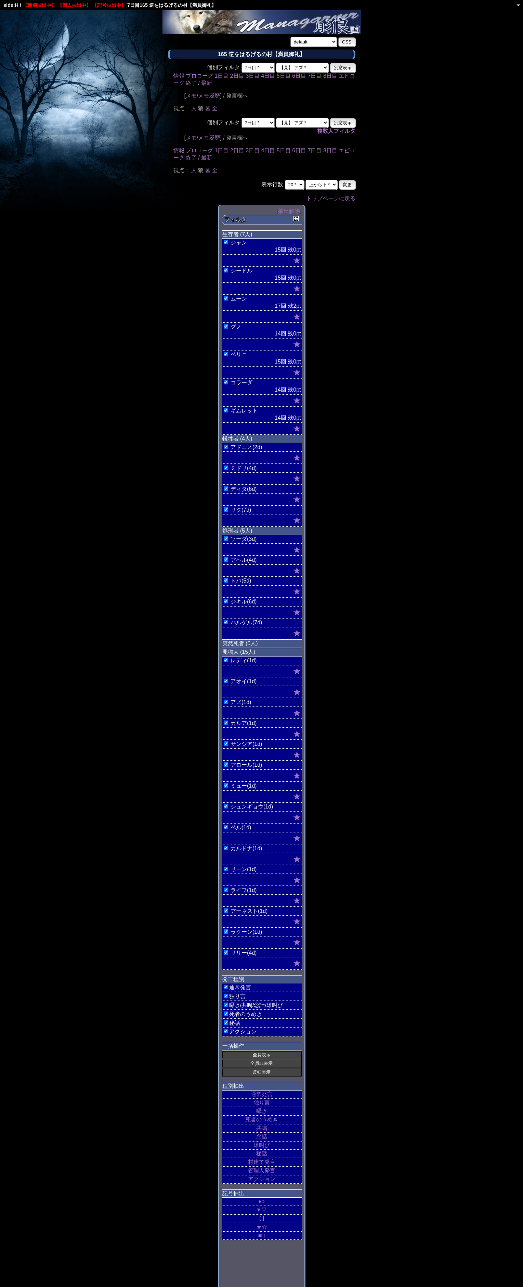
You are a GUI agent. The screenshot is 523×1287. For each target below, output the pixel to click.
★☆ (261, 1227)
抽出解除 (289, 211)
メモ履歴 (209, 96)
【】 (261, 1218)
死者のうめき (261, 1119)
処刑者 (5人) (237, 531)
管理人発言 (261, 1170)
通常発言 (262, 1094)
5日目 (284, 76)
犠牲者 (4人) (237, 439)
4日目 (268, 76)
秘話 (261, 1153)
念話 (261, 1136)
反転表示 (262, 1072)
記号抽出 (233, 1193)
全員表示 (262, 1054)
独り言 (261, 1103)
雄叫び (261, 1145)
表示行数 (272, 184)
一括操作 (233, 1046)
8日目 (330, 76)
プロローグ (199, 76)
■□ (261, 1235)
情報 (178, 76)
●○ (261, 1201)
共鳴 (261, 1128)
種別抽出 (233, 1086)
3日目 (253, 76)
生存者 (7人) (237, 234)
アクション (261, 1179)
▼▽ (261, 1210)
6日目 (299, 76)
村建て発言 (261, 1162)
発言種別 (233, 979)
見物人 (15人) (239, 652)
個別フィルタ (223, 67)
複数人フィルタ (336, 131)
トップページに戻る (330, 198)
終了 (191, 83)
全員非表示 (261, 1063)
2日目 (237, 76)
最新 (206, 83)
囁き (261, 1111)
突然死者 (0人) (240, 643)
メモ (191, 96)
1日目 (221, 76)
